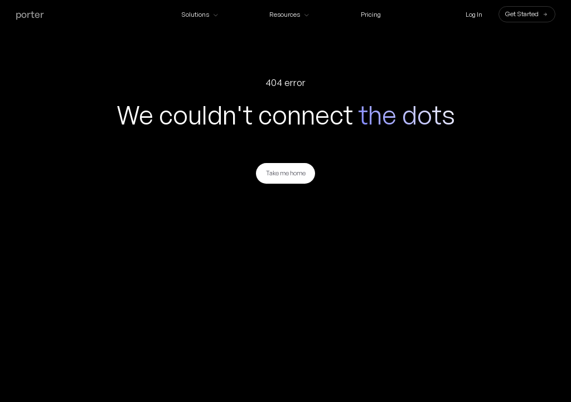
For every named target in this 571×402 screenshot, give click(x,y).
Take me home (286, 173)
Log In (474, 15)
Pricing (371, 15)
